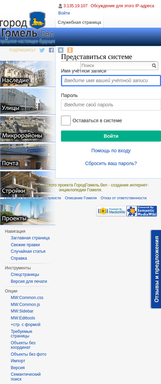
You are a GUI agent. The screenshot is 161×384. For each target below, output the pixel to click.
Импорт (18, 360)
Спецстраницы (25, 274)
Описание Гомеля (81, 198)
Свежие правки (25, 244)
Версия (18, 367)
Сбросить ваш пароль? (111, 163)
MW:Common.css (27, 297)
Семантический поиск (26, 377)
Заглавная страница (30, 238)
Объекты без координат (23, 345)
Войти (64, 13)
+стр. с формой (25, 324)
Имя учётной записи (83, 71)
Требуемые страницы (21, 334)
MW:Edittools (23, 318)
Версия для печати (29, 281)
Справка (19, 258)
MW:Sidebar (22, 311)
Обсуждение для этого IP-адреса (122, 5)
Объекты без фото (28, 354)
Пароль (69, 95)
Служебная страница (79, 22)
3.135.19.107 (75, 5)
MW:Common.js (25, 304)
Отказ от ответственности (124, 198)
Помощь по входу (111, 150)
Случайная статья (28, 251)
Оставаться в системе (97, 120)
